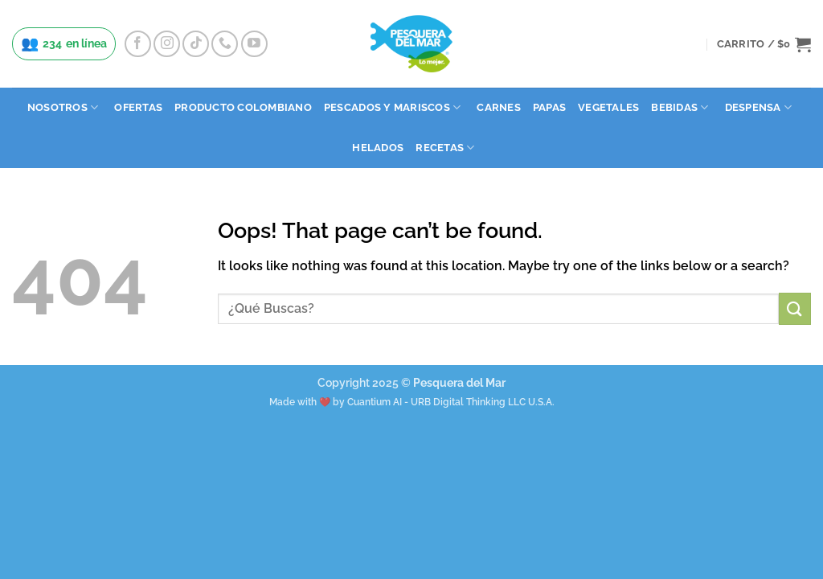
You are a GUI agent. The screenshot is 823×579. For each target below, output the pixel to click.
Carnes (499, 107)
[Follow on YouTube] (254, 44)
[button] (764, 44)
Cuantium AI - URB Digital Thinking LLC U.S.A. (451, 402)
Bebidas (679, 107)
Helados (377, 148)
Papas (549, 107)
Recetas (445, 147)
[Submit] (795, 308)
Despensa (758, 107)
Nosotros (63, 107)
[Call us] (224, 44)
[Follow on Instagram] (167, 44)
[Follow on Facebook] (138, 44)
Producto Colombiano (243, 107)
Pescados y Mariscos (392, 107)
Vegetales (608, 107)
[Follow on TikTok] (195, 44)
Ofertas (138, 107)
